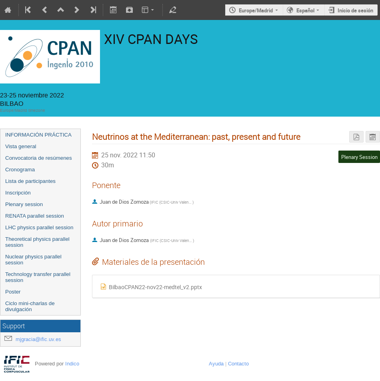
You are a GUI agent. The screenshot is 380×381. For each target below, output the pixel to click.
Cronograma (20, 170)
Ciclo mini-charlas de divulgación (30, 306)
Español (305, 10)
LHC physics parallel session (39, 227)
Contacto (238, 363)
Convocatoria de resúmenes (38, 158)
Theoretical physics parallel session (37, 242)
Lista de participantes (30, 181)
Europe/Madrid (256, 10)
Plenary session (24, 204)
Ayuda (216, 363)
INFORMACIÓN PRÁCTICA (38, 135)
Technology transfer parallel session (37, 277)
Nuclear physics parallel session (33, 260)
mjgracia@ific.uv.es (38, 339)
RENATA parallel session (34, 216)
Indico (72, 363)
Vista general (20, 146)
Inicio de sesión (355, 10)
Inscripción (18, 193)
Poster (13, 292)
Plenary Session (359, 157)
